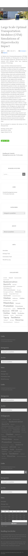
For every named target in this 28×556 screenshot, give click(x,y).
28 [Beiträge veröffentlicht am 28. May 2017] (24, 519)
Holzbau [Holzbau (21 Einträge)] (22, 298)
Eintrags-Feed (6, 253)
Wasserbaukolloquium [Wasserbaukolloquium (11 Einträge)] (8, 322)
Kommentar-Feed (7, 256)
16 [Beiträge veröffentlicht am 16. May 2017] (5, 517)
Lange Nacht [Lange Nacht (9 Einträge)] (19, 436)
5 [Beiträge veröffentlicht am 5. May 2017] (16, 513)
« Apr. (2, 526)
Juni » (6, 526)
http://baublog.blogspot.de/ (14, 538)
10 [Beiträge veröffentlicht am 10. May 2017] (9, 515)
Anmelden (5, 250)
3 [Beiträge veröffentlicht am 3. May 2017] (8, 513)
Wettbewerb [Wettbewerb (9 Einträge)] (16, 322)
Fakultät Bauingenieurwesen (10, 192)
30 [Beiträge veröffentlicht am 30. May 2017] (5, 521)
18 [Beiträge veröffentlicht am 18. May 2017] (13, 517)
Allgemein (5, 52)
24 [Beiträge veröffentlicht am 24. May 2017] (9, 519)
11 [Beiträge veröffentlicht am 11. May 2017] (13, 515)
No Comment (22, 51)
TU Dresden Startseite (8, 194)
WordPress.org (7, 259)
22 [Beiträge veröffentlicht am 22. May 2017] (1, 519)
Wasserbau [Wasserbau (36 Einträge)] (11, 456)
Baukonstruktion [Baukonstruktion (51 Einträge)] (16, 421)
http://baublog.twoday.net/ (13, 545)
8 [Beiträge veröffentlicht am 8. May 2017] (1, 515)
